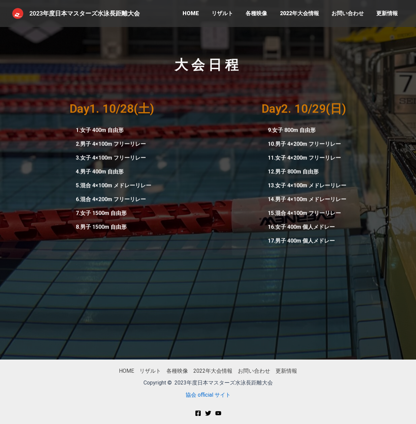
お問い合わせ (350, 13)
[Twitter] (208, 413)
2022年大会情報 (303, 13)
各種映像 (263, 13)
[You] (218, 413)
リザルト (230, 13)
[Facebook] (198, 413)
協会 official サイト (208, 395)
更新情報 (388, 13)
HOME (200, 13)
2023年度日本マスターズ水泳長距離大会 (84, 13)
